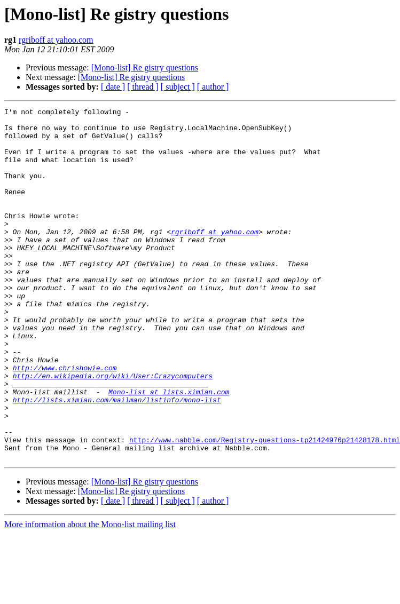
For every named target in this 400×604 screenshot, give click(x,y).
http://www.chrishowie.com (65, 420)
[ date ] (113, 86)
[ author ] (213, 86)
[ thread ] (143, 86)
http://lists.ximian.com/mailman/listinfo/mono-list (117, 459)
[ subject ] (178, 86)
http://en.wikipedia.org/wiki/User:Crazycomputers (113, 430)
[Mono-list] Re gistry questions (144, 67)
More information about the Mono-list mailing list (90, 594)
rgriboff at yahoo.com (56, 39)
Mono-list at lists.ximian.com (168, 449)
